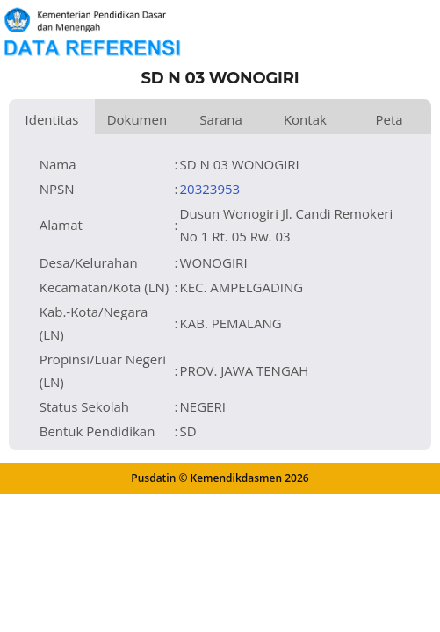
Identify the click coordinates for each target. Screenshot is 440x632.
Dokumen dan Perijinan (137, 122)
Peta (389, 119)
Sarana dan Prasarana (221, 122)
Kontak (305, 119)
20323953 (210, 189)
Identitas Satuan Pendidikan (52, 122)
